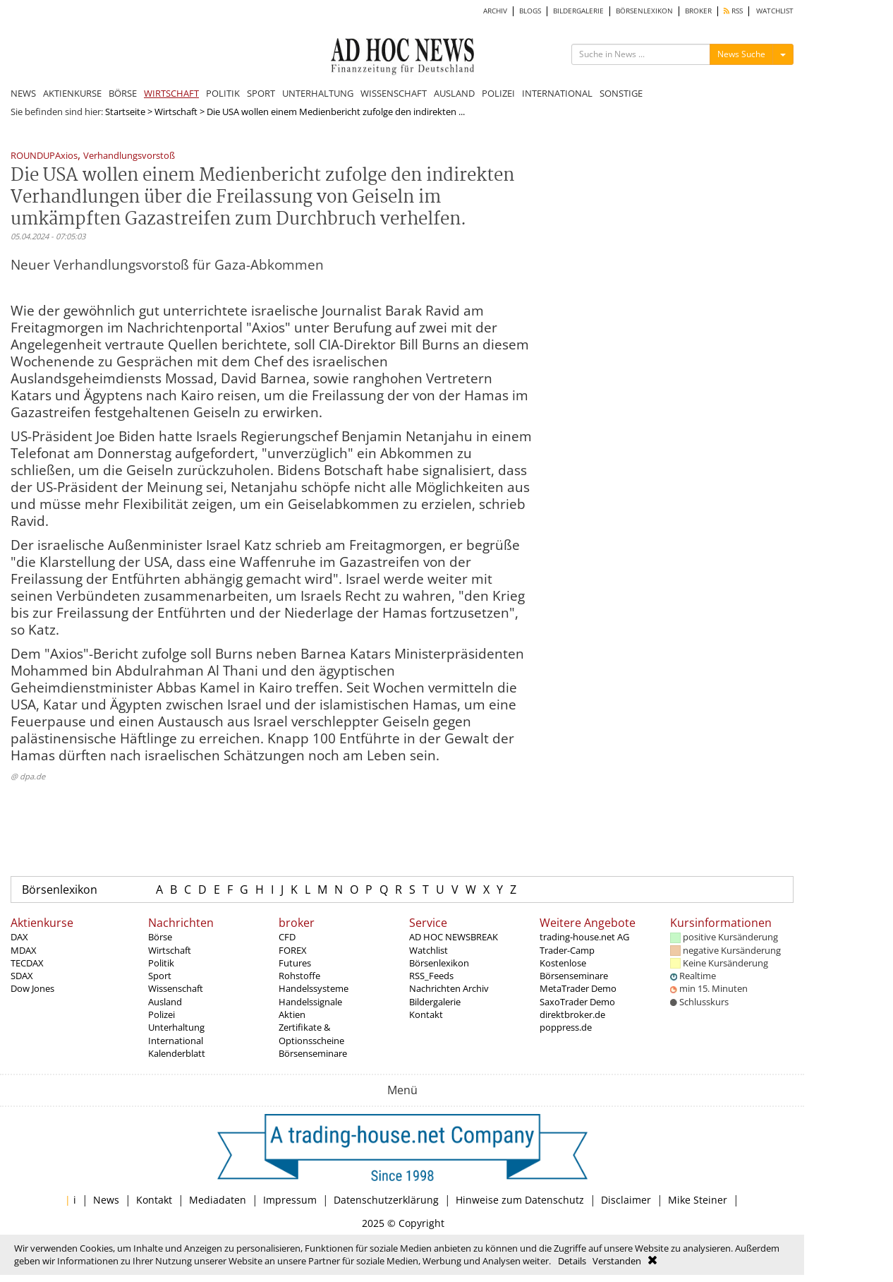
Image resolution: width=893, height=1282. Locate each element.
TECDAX (27, 963)
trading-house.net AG (584, 936)
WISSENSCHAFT (393, 93)
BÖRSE (123, 93)
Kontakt (426, 1014)
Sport (159, 975)
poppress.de (566, 1027)
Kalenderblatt (176, 1053)
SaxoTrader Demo (577, 1001)
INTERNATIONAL (557, 93)
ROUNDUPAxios (44, 156)
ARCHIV (495, 11)
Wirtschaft (176, 111)
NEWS (23, 93)
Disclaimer (626, 1199)
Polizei (161, 1014)
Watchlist (428, 950)
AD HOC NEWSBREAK (453, 936)
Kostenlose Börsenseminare (574, 969)
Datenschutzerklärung (386, 1199)
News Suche (741, 54)
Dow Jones (32, 988)
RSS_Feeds (431, 975)
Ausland (165, 1001)
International (175, 1040)
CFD (287, 936)
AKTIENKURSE (72, 93)
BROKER (698, 11)
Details (572, 1260)
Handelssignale (310, 1001)
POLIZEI (498, 93)
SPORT (261, 93)
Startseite (125, 111)
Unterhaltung (176, 1027)
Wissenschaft (175, 988)
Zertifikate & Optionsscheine (311, 1033)
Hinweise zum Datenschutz (520, 1199)
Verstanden (617, 1260)
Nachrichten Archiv (449, 988)
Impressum (290, 1199)
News (106, 1199)
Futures (295, 963)
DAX (19, 936)
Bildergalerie (435, 1001)
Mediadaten (217, 1199)
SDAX (22, 975)
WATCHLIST (775, 11)
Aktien (292, 1014)
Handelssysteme (313, 988)
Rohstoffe (299, 975)
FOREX (293, 950)
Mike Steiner (697, 1199)
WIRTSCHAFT (171, 93)
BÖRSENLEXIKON (644, 11)
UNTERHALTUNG (317, 93)
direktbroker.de (572, 1014)
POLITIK (223, 93)
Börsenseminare (313, 1053)
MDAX (24, 950)
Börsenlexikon (59, 889)
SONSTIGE (621, 93)
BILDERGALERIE (578, 11)
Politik (161, 963)
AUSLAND (454, 93)
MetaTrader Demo (578, 988)
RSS (733, 11)
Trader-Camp (567, 950)
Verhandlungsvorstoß (129, 156)
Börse (160, 936)
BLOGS (530, 11)
